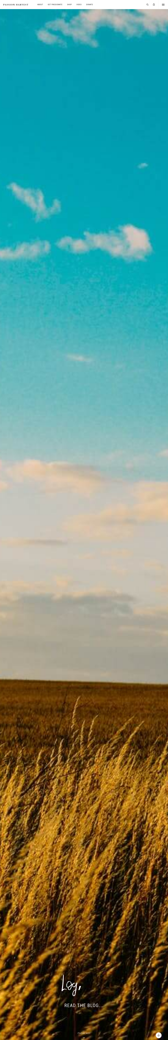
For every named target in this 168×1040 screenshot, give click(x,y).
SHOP (69, 4)
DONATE (89, 4)
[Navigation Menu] (163, 4)
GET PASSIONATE (55, 4)
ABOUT (40, 4)
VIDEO (79, 4)
